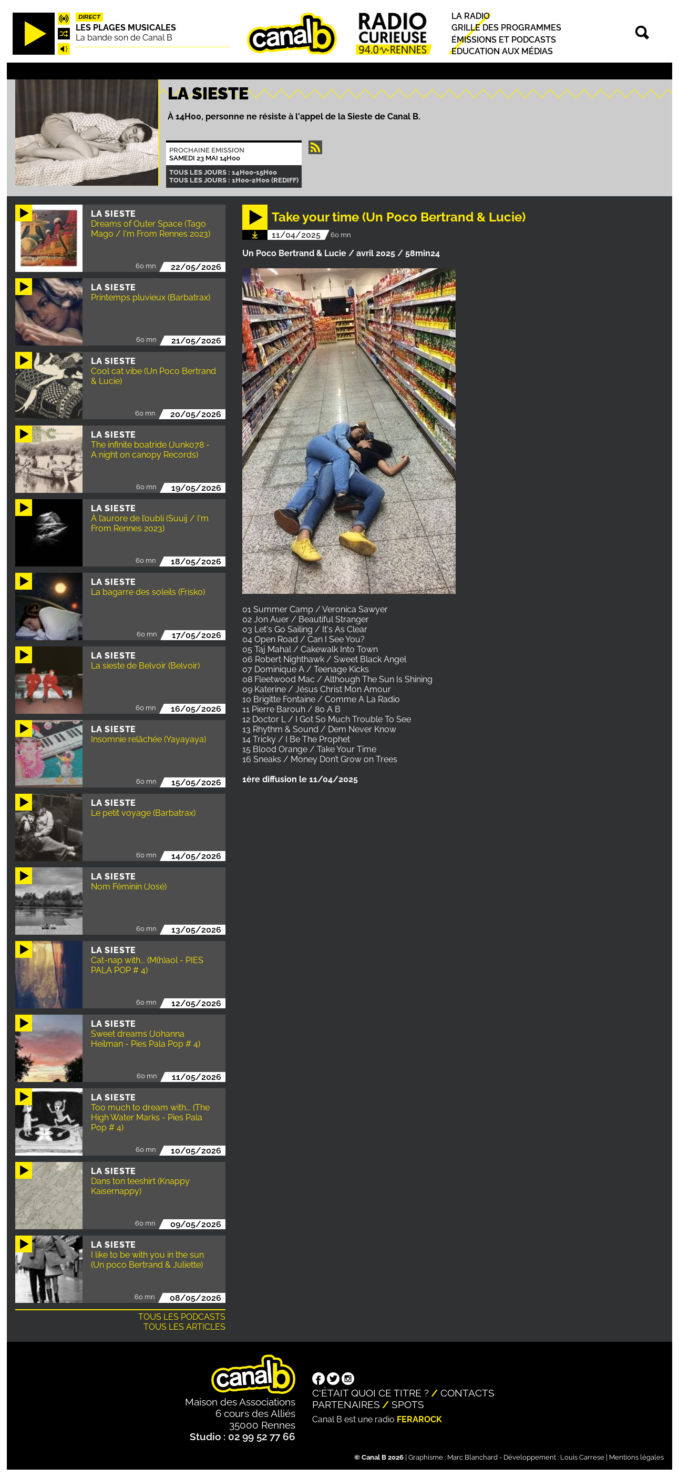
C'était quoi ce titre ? (370, 1393)
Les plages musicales (126, 28)
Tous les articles (184, 1327)
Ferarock (419, 1419)
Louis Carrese (582, 1457)
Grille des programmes (506, 28)
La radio (470, 16)
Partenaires (346, 1404)
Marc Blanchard (472, 1457)
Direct (89, 17)
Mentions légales (636, 1457)
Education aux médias (502, 51)
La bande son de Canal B (124, 38)
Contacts (467, 1393)
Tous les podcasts (181, 1317)
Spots (408, 1404)
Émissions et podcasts (503, 40)
